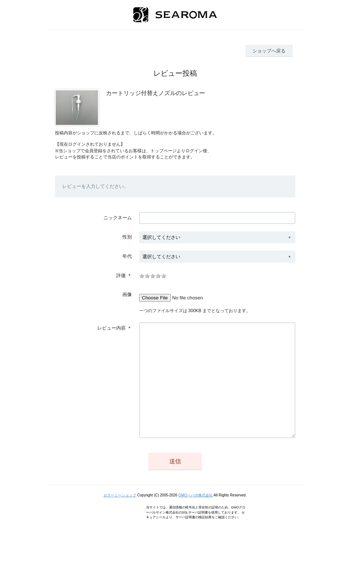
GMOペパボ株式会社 (195, 517)
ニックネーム (117, 217)
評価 (121, 275)
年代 (127, 256)
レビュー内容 (111, 328)
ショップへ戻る (269, 51)
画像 (127, 294)
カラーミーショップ (119, 517)
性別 (127, 237)
